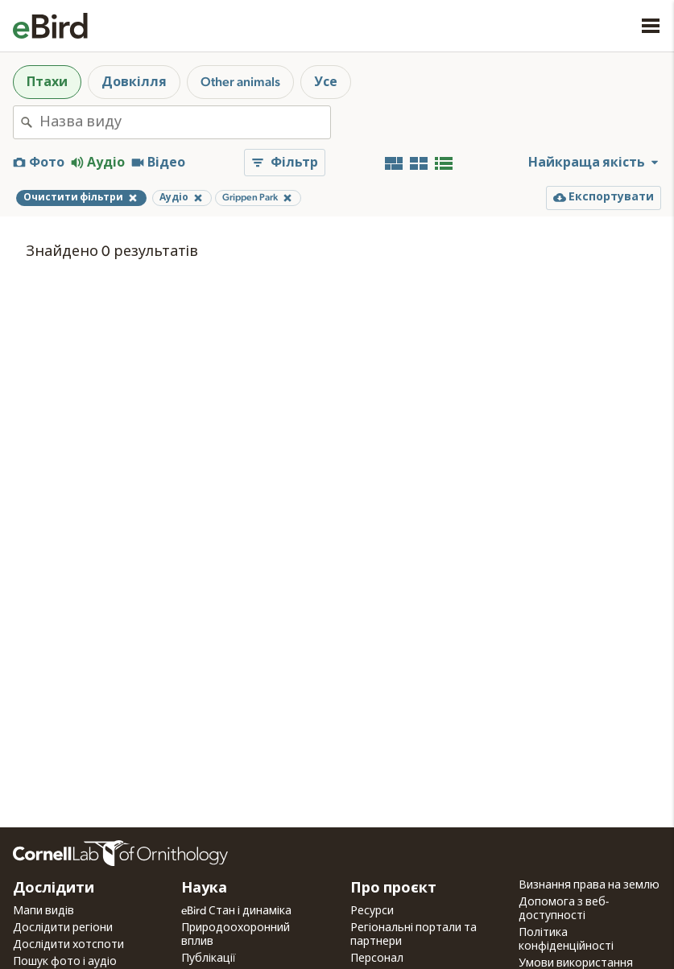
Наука (204, 888)
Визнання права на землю (589, 885)
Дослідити (53, 888)
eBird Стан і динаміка (236, 911)
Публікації (208, 958)
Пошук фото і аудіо (65, 961)
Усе (325, 82)
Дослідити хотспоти (68, 944)
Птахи (47, 82)
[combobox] (184, 122)
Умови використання (576, 963)
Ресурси (372, 911)
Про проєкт (393, 888)
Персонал (376, 958)
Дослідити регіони (63, 928)
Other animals (240, 82)
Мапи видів (43, 911)
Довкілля (134, 82)
